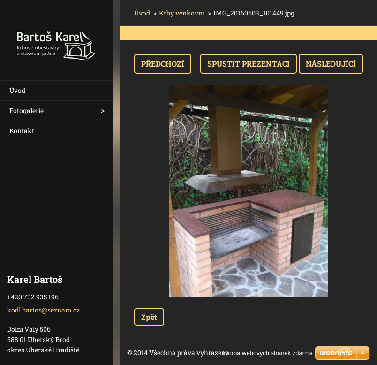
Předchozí (162, 63)
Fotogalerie (26, 110)
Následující (331, 63)
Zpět (149, 317)
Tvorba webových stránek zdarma (267, 353)
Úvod (17, 90)
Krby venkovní (181, 12)
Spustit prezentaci (248, 63)
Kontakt (21, 130)
